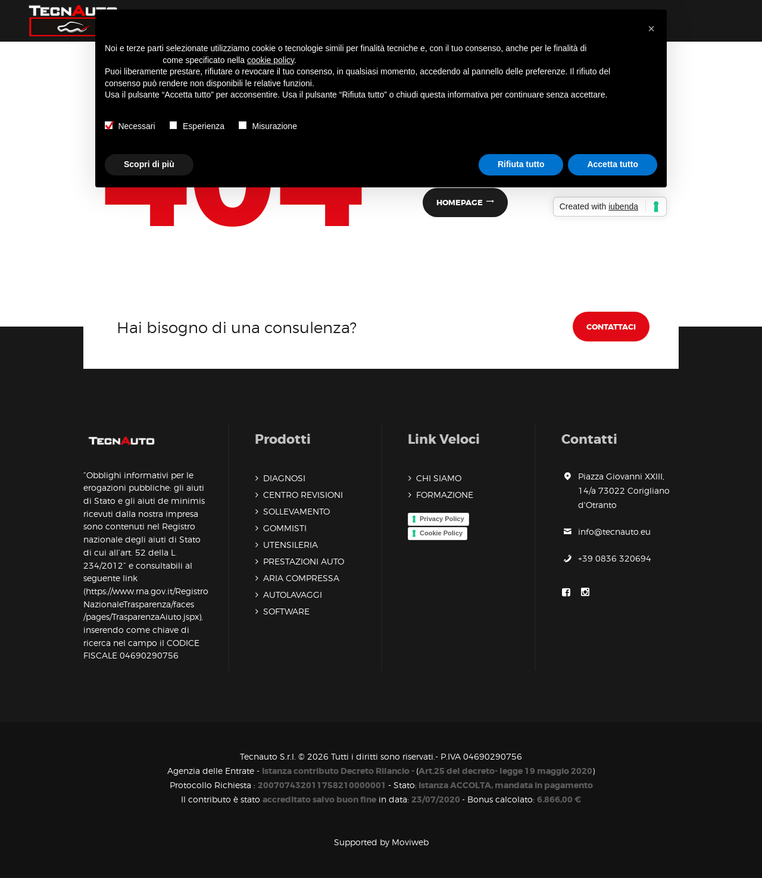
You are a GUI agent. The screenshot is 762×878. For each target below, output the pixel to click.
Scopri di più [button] (149, 164)
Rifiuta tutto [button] (521, 164)
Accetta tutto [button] (612, 164)
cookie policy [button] (270, 60)
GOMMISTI (285, 528)
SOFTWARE (286, 611)
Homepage (459, 202)
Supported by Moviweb (381, 842)
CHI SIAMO (438, 478)
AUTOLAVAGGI (292, 594)
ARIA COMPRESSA (301, 578)
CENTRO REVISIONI (303, 495)
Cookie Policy (441, 533)
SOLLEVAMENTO (296, 511)
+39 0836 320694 (614, 558)
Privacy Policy (442, 518)
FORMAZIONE (444, 495)
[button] (651, 28)
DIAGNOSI (284, 478)
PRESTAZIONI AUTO (303, 561)
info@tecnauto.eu (614, 531)
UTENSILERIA (290, 545)
